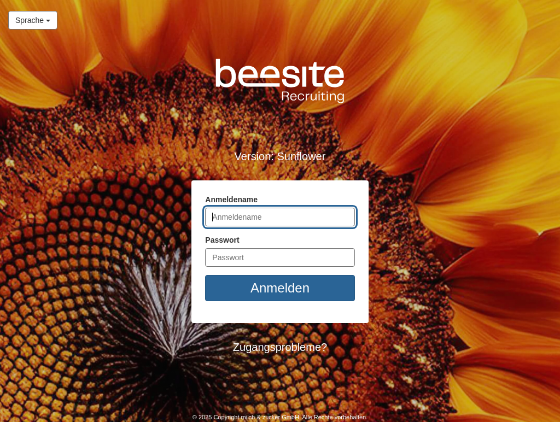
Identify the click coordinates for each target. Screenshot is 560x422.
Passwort (222, 240)
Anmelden (280, 287)
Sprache (29, 19)
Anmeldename (231, 199)
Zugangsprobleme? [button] (280, 347)
